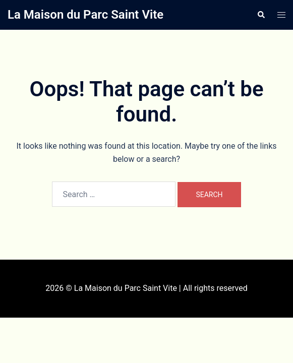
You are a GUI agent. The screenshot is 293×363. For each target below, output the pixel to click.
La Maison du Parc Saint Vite (85, 15)
